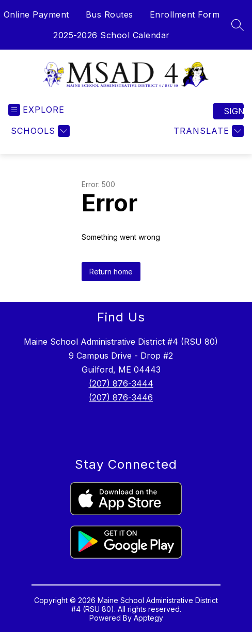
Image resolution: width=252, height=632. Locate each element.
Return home (111, 271)
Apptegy (148, 617)
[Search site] (237, 25)
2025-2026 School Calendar (111, 35)
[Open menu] (36, 109)
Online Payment (36, 14)
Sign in (234, 111)
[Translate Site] (207, 131)
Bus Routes (109, 14)
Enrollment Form (185, 14)
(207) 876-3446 (121, 397)
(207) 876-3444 (121, 383)
